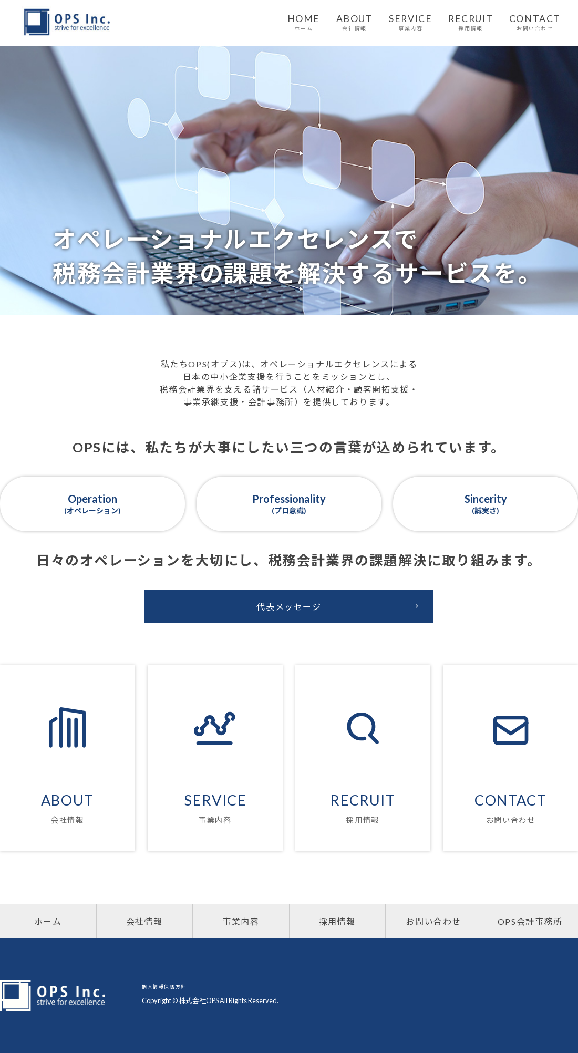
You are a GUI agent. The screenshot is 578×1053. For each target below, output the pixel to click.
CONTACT (535, 22)
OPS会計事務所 (530, 921)
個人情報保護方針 (164, 986)
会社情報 (144, 921)
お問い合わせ (433, 921)
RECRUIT (470, 22)
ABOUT (354, 22)
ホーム (48, 921)
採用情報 (337, 921)
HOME (303, 22)
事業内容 (240, 921)
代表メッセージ (339, 606)
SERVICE (410, 22)
